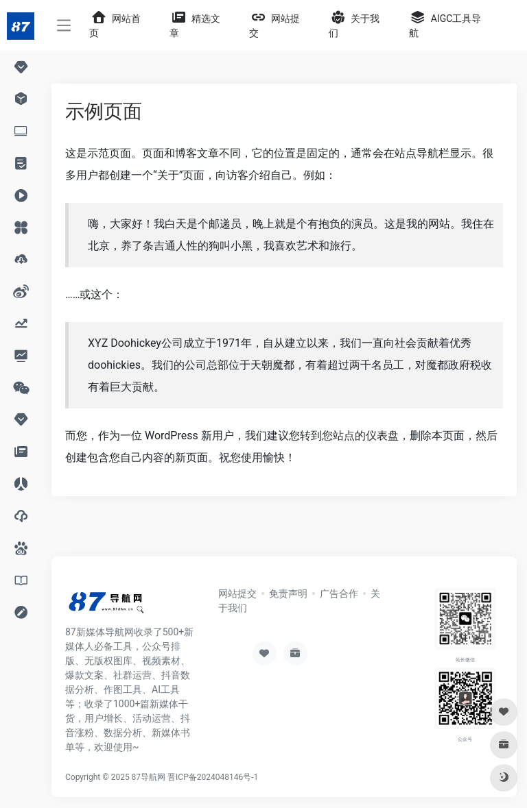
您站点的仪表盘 (360, 435)
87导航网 (149, 777)
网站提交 (237, 593)
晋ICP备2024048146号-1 (212, 777)
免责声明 (288, 593)
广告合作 (339, 593)
